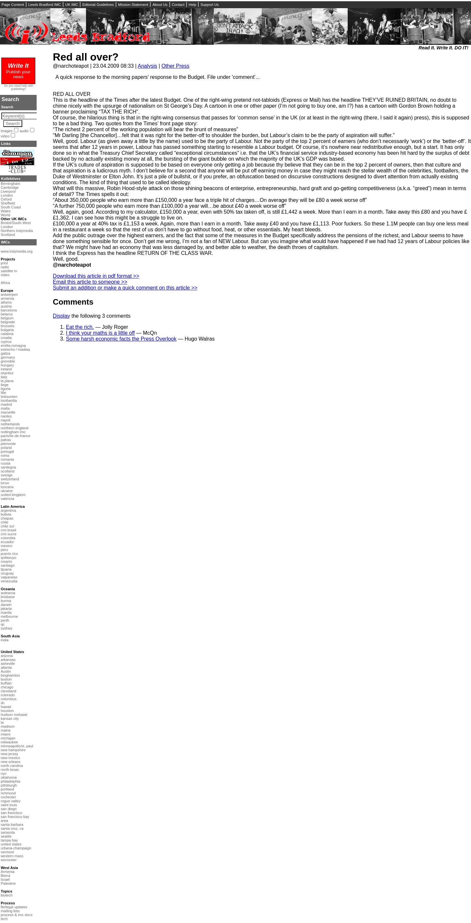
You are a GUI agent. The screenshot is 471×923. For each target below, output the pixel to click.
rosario (6, 561)
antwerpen (9, 294)
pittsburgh (9, 785)
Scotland (8, 235)
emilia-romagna (13, 345)
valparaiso (9, 577)
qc (3, 624)
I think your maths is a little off (100, 333)
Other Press (175, 66)
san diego (9, 809)
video (5, 136)
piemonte (8, 444)
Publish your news (18, 71)
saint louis (9, 805)
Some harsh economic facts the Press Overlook (121, 339)
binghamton (10, 675)
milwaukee (9, 742)
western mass (12, 856)
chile (4, 522)
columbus (8, 699)
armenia (7, 298)
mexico (6, 546)
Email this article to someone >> (90, 282)
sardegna (8, 467)
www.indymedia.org (16, 251)
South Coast (11, 207)
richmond (8, 793)
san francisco (11, 813)
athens (6, 302)
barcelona (9, 310)
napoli (5, 420)
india (5, 640)
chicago (7, 687)
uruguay (7, 573)
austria (6, 306)
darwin (6, 605)
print (4, 263)
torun (5, 483)
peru (4, 550)
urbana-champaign (16, 848)
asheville (8, 664)
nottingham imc (13, 432)
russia (5, 463)
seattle (6, 836)
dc (3, 703)
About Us (159, 5)
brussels (7, 326)
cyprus (6, 342)
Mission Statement (133, 5)
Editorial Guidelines (98, 5)
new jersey (9, 754)
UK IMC (71, 5)
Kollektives (10, 179)
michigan (8, 738)
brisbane (8, 597)
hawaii (6, 707)
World (5, 215)
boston (6, 679)
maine (5, 730)
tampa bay (9, 840)
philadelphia (10, 781)
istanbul (7, 373)
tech (4, 919)
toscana (7, 487)
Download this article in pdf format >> (96, 276)
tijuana (6, 569)
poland (6, 448)
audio (24, 131)
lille (3, 393)
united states (11, 844)
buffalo (6, 683)
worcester (9, 860)
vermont (7, 852)
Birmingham (10, 184)
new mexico (10, 758)
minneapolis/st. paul (17, 746)
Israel (5, 879)
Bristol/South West (16, 223)
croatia (6, 338)
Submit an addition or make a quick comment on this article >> (125, 288)
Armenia (7, 872)
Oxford (6, 199)
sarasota (8, 832)
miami (5, 734)
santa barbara (12, 824)
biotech (6, 895)
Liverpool (8, 191)
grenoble (8, 361)
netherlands (10, 424)
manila (6, 612)
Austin (6, 671)
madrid (6, 404)
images (6, 131)
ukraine (7, 491)
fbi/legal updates (14, 907)
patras (6, 440)
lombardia (9, 400)
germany (8, 357)
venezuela (9, 581)
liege (5, 385)
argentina (8, 510)
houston (7, 711)
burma (6, 601)
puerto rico (9, 554)
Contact (178, 5)
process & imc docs (16, 915)
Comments (73, 301)
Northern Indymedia (17, 231)
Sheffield (8, 203)
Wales (6, 211)
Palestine (8, 883)
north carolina (12, 766)
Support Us (210, 5)
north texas (10, 770)
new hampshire (13, 750)
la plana (7, 381)
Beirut (5, 876)
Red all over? (86, 57)
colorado (8, 695)
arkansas (8, 660)
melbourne (9, 616)
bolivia (6, 514)
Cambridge (10, 187)
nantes (6, 416)
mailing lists (10, 911)
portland (7, 789)
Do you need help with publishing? (18, 87)
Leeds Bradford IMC (44, 5)
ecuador (7, 542)
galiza (5, 353)
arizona (7, 656)
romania (7, 459)
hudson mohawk (14, 715)
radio (5, 267)
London (7, 195)
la (2, 722)
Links (5, 144)
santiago (7, 565)
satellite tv (9, 271)
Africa (5, 283)
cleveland (8, 691)
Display (61, 316)
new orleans (10, 762)
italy (4, 377)
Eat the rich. (80, 327)
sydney (6, 628)
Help (192, 5)
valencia (7, 499)
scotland (7, 471)
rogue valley (10, 801)
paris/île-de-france (15, 436)
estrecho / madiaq (15, 349)
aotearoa (8, 593)
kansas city (10, 718)
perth (5, 620)
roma (5, 455)
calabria (7, 334)
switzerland (10, 479)
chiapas (7, 518)
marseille (8, 412)
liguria (5, 389)
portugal (7, 451)
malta (5, 408)
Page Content (13, 5)
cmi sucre (8, 534)
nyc (3, 773)
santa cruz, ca (12, 828)
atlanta (6, 667)
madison (7, 726)
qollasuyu (8, 557)
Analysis (147, 66)
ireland (6, 369)
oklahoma (9, 777)
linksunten (9, 397)
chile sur (7, 526)
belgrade (8, 322)
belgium (7, 318)
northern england (14, 428)
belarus (7, 314)
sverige (6, 475)
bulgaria (7, 330)
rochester (8, 797)
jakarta (6, 609)
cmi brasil (8, 530)
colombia (8, 538)
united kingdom (13, 495)
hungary (7, 365)
